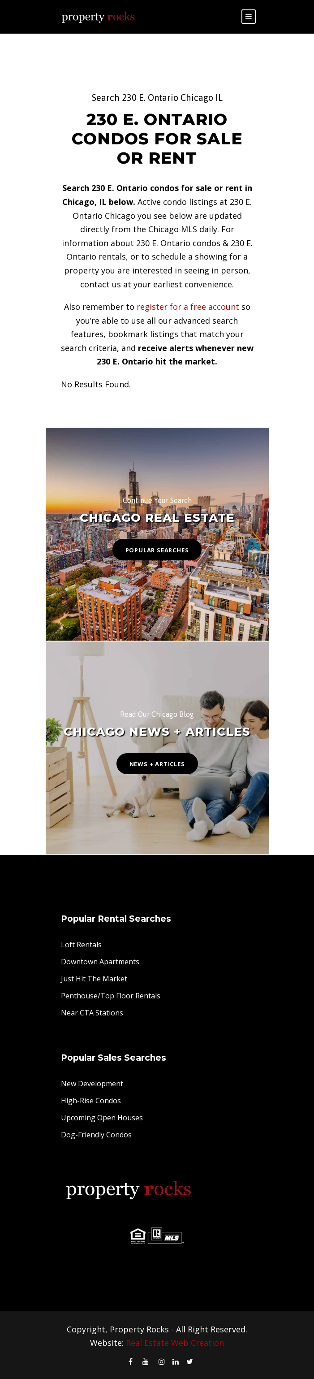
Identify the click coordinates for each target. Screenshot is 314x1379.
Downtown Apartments (100, 962)
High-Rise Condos (91, 1101)
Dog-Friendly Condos (96, 1135)
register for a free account (188, 306)
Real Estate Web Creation (175, 1342)
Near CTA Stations (92, 1013)
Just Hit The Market (94, 979)
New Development (92, 1083)
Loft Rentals (81, 945)
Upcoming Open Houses (102, 1118)
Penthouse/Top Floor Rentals (110, 996)
